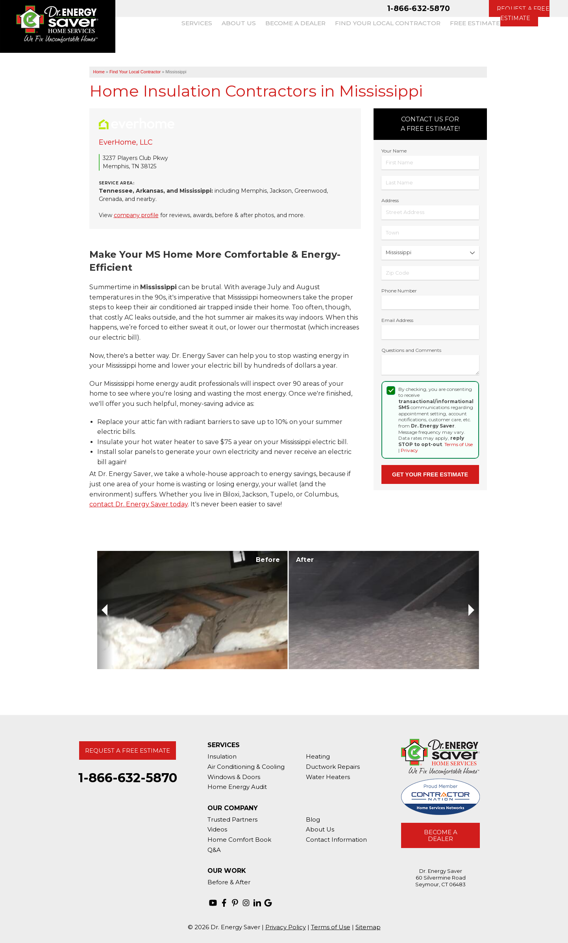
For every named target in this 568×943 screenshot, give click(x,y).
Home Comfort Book (239, 839)
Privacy (409, 450)
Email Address (397, 320)
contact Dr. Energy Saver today (138, 504)
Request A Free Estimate (127, 750)
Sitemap (368, 927)
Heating (318, 756)
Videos (217, 829)
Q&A (214, 850)
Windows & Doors (233, 777)
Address (390, 200)
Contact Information (336, 839)
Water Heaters (328, 777)
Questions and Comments (411, 350)
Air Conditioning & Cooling (246, 766)
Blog (313, 819)
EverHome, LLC (126, 142)
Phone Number (399, 291)
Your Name (394, 151)
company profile (136, 215)
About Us (320, 829)
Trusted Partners (232, 819)
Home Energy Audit (237, 786)
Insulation (222, 756)
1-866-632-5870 (418, 8)
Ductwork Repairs (333, 766)
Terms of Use (458, 444)
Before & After (228, 882)
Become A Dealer (440, 835)
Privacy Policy (285, 927)
